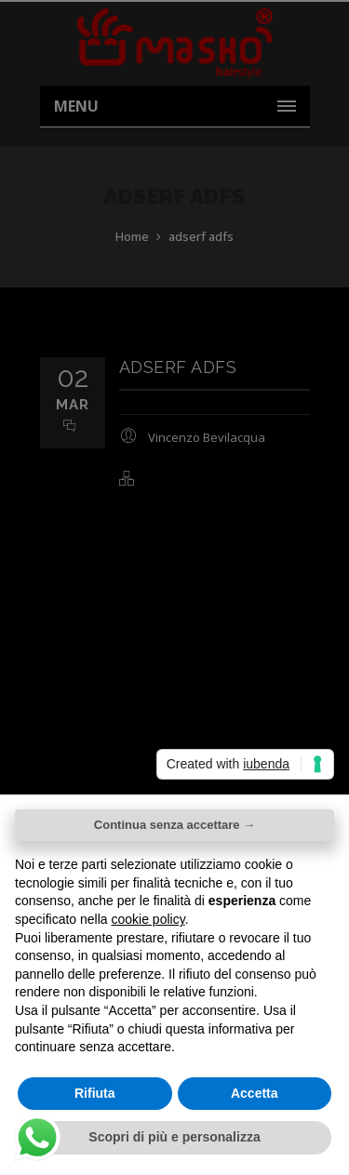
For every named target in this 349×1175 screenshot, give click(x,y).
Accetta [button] (254, 1093)
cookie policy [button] (148, 919)
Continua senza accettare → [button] (174, 825)
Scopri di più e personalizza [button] (174, 1136)
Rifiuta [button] (94, 1093)
